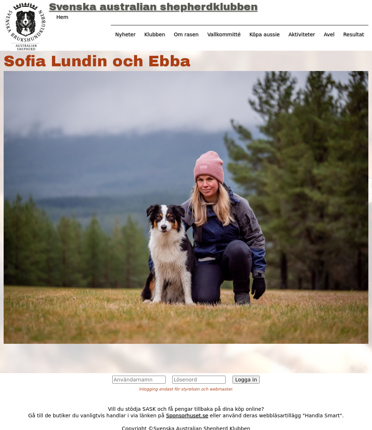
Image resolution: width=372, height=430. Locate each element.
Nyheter (125, 34)
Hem (62, 17)
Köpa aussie (264, 34)
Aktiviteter (301, 34)
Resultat (353, 34)
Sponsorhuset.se (187, 415)
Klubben (154, 34)
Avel (329, 34)
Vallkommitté (224, 34)
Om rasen (186, 34)
